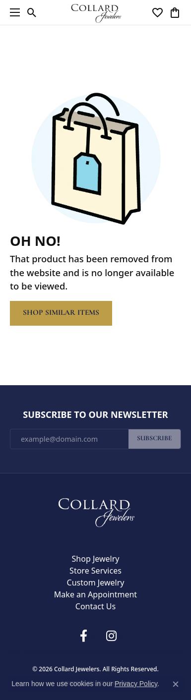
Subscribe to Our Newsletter (95, 414)
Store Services (95, 570)
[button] (32, 12)
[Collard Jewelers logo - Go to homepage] (95, 12)
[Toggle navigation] (12, 12)
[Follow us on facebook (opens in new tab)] (84, 636)
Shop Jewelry (96, 558)
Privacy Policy (59, 652)
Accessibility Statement (153, 652)
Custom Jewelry (96, 582)
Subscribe (154, 438)
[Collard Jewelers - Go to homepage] (95, 510)
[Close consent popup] (176, 684)
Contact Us (95, 606)
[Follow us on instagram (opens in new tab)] (112, 636)
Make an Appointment (95, 594)
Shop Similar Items (61, 313)
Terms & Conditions (100, 652)
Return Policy (25, 652)
